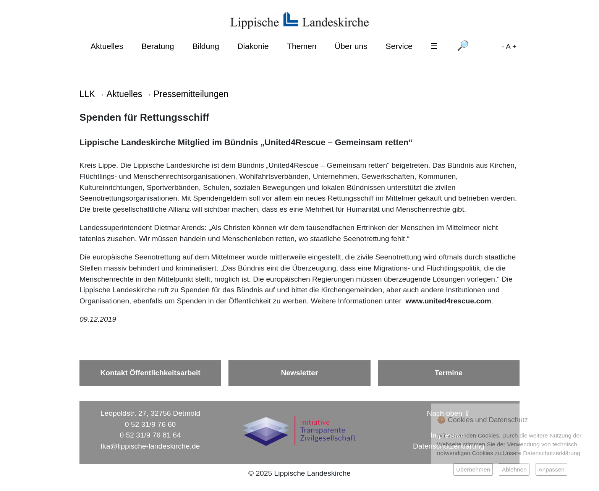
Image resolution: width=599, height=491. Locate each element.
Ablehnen (514, 469)
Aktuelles (107, 46)
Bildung (205, 46)
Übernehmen (473, 469)
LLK (87, 94)
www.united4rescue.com (448, 301)
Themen (301, 46)
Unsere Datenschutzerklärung (541, 453)
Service (398, 46)
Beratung (157, 46)
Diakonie (253, 46)
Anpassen (551, 469)
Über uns (351, 46)
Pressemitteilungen (191, 94)
